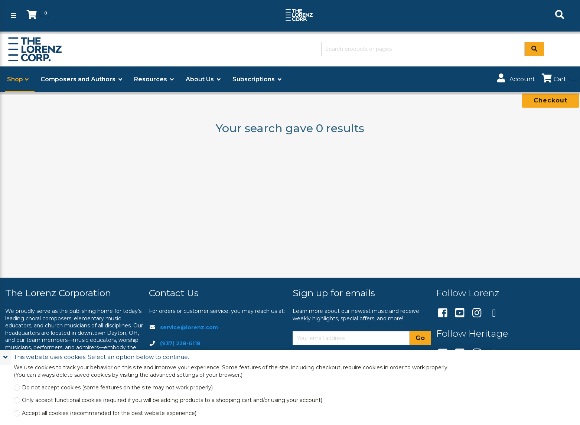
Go (420, 337)
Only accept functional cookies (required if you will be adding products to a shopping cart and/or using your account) (172, 400)
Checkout (550, 100)
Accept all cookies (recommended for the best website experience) (109, 413)
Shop (15, 79)
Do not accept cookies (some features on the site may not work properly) (117, 388)
